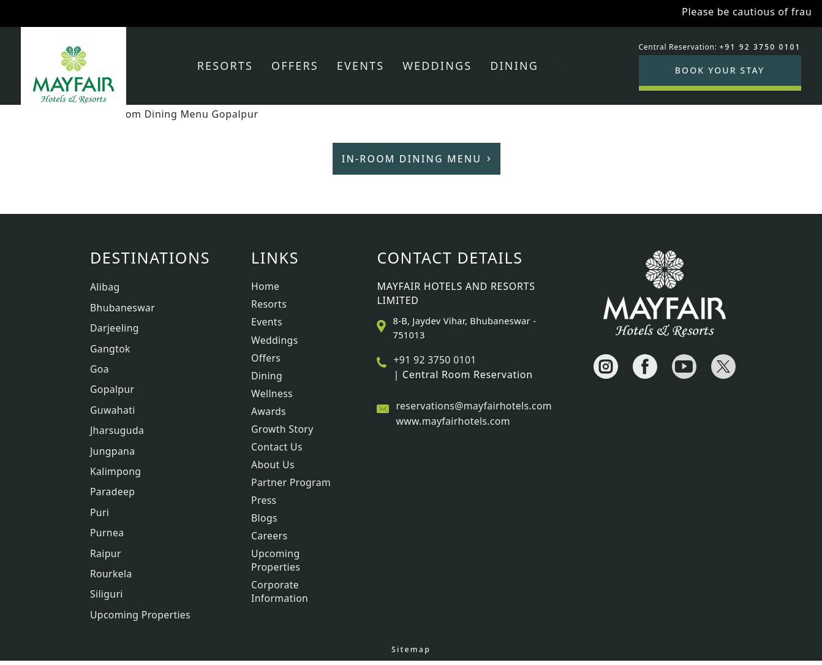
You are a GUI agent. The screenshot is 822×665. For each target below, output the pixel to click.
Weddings (437, 65)
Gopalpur (112, 390)
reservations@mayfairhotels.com (475, 405)
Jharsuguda (117, 432)
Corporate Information (280, 591)
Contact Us (277, 447)
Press (264, 500)
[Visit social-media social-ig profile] (606, 366)
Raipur (106, 556)
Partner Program (291, 482)
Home (265, 286)
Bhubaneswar (123, 307)
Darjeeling (115, 328)
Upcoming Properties (141, 618)
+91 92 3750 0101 (435, 360)
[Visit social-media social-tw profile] (723, 366)
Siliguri (107, 598)
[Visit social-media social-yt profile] (684, 366)
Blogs (264, 518)
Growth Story (282, 429)
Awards (269, 411)
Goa (99, 370)
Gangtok (110, 349)
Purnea (107, 535)
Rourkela (111, 577)
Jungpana (113, 453)
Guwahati (113, 411)
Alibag (105, 287)
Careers (269, 535)
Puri (100, 515)
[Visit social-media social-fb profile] (645, 366)
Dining (514, 65)
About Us (273, 464)
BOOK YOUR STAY (720, 70)
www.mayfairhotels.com (453, 421)
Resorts (225, 65)
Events (360, 65)
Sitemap (411, 653)
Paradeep (113, 494)
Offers (295, 65)
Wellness (272, 393)
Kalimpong (116, 474)
